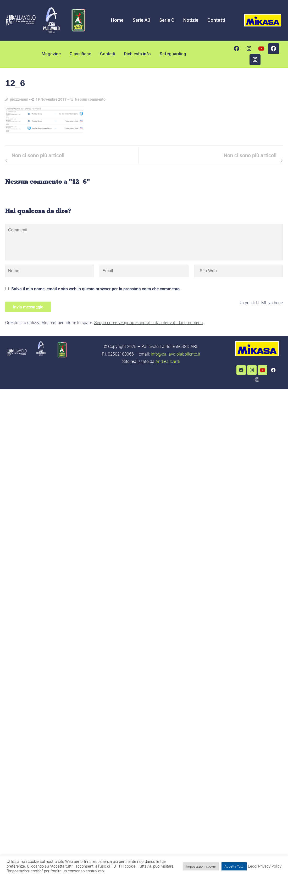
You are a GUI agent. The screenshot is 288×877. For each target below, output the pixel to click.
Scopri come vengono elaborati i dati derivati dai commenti (148, 322)
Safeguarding (173, 53)
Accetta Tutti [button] (234, 866)
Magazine (51, 53)
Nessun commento (90, 99)
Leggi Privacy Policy (264, 866)
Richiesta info (137, 53)
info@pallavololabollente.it (175, 354)
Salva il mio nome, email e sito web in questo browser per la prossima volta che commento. (96, 289)
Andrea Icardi (168, 361)
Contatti (216, 20)
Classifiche (80, 53)
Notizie (190, 20)
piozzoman (19, 99)
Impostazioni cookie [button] (201, 866)
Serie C (166, 20)
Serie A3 (141, 20)
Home (117, 20)
